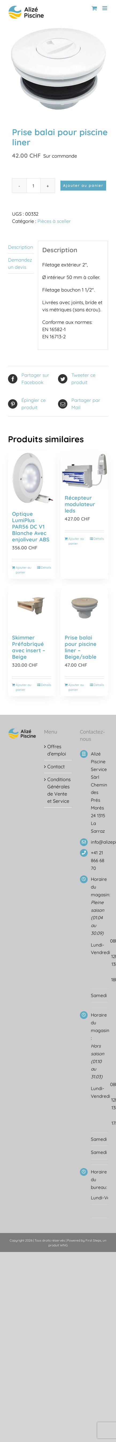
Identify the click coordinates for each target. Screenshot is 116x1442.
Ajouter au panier (83, 185)
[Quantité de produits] (33, 186)
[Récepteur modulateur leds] (84, 470)
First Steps (93, 1240)
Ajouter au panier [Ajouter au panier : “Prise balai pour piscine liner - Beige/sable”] (76, 687)
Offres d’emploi (56, 750)
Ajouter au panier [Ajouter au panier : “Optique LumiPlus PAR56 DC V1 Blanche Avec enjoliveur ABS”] (23, 569)
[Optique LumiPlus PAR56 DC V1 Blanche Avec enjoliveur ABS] (31, 478)
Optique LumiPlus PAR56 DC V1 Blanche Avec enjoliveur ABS (30, 526)
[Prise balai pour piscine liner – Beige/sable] (84, 606)
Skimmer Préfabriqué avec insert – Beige (28, 647)
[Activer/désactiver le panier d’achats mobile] (94, 8)
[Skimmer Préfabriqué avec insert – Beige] (31, 606)
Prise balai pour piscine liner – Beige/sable (80, 647)
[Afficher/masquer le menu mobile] (105, 8)
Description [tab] (20, 247)
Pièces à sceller (54, 221)
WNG (64, 1245)
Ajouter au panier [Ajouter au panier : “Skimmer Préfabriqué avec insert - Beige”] (23, 687)
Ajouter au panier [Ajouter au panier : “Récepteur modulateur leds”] (76, 541)
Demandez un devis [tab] (20, 263)
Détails (46, 567)
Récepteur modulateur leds (80, 504)
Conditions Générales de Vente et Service (58, 790)
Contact (56, 766)
